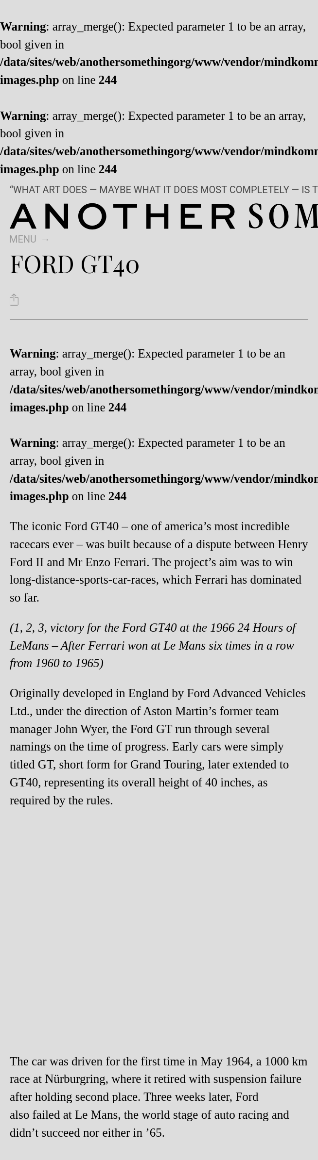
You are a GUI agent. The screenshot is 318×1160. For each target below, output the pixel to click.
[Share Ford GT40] (14, 300)
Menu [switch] (22, 239)
